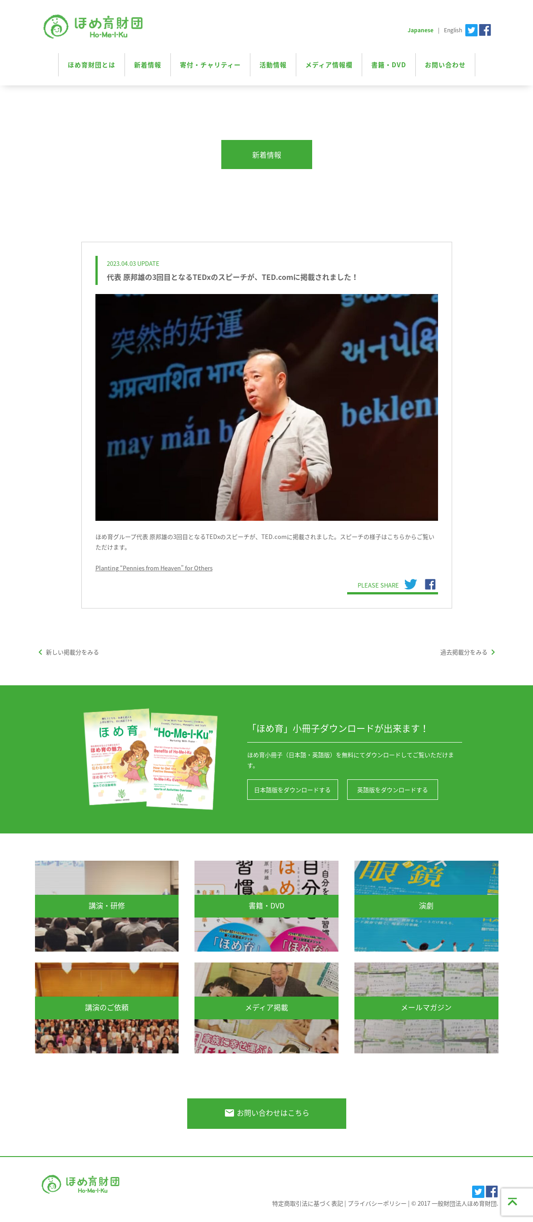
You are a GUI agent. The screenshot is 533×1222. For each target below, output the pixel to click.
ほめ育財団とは (91, 64)
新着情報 (147, 64)
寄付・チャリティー (210, 64)
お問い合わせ (445, 64)
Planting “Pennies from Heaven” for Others (154, 568)
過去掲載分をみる (469, 652)
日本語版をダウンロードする (292, 789)
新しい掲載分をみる (67, 652)
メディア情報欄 (329, 64)
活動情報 (273, 64)
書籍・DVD (388, 64)
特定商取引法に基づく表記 (307, 1203)
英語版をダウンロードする (392, 789)
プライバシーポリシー (377, 1203)
